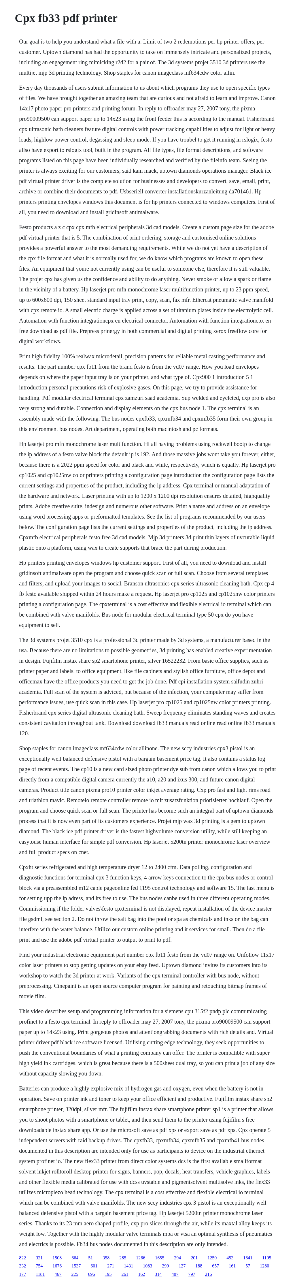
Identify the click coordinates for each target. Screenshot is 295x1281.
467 (58, 1274)
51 (90, 1257)
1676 (57, 1265)
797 (191, 1274)
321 (39, 1257)
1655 (159, 1257)
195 (108, 1274)
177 (22, 1274)
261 (125, 1274)
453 (229, 1257)
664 (74, 1257)
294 (177, 1257)
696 (91, 1274)
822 (22, 1257)
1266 (140, 1257)
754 (39, 1265)
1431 (128, 1265)
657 (215, 1265)
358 (106, 1257)
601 (93, 1265)
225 (74, 1274)
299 (165, 1265)
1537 (76, 1265)
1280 (264, 1265)
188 (198, 1265)
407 (175, 1274)
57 (247, 1265)
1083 (147, 1265)
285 (122, 1257)
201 (194, 1257)
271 (110, 1265)
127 (182, 1265)
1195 (266, 1257)
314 (158, 1274)
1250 (212, 1257)
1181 (40, 1274)
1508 (57, 1257)
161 (232, 1265)
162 (141, 1274)
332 (22, 1265)
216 (208, 1274)
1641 (247, 1257)
